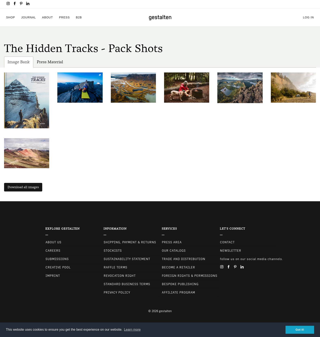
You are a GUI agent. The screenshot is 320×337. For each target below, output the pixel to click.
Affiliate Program (178, 292)
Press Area (172, 242)
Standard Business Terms (127, 284)
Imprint (53, 276)
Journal (28, 17)
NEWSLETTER (230, 250)
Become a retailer (178, 267)
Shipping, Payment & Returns (130, 242)
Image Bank (20, 63)
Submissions (57, 259)
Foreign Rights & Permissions (189, 276)
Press (64, 17)
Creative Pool (58, 267)
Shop (10, 17)
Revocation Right (120, 276)
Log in (308, 17)
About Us (53, 242)
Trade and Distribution (183, 259)
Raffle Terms (115, 267)
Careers (53, 250)
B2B (79, 17)
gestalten (165, 311)
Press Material (50, 62)
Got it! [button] (300, 329)
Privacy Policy (117, 292)
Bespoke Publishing (180, 284)
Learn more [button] (132, 329)
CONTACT (227, 242)
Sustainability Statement (127, 259)
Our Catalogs (174, 250)
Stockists (113, 250)
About (47, 17)
